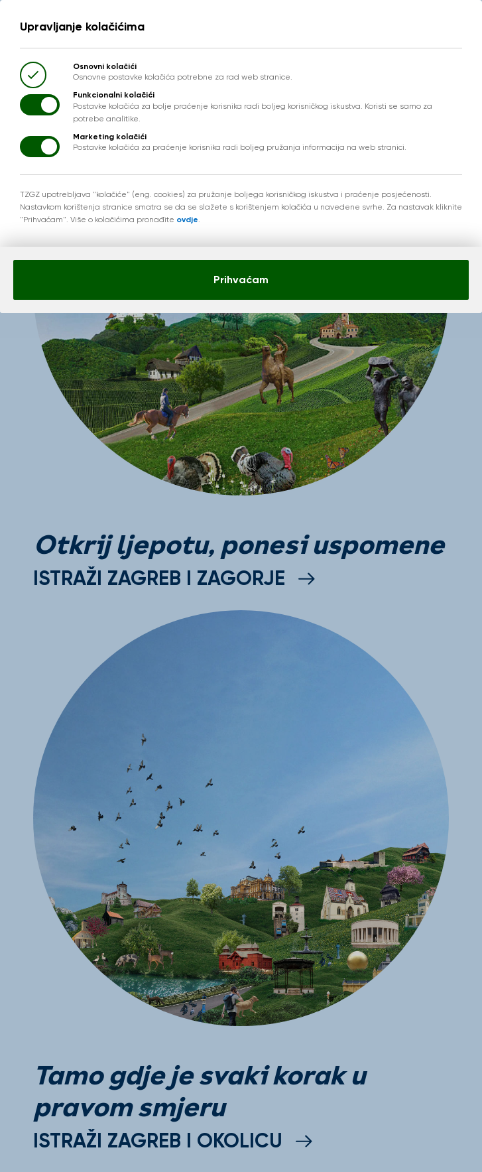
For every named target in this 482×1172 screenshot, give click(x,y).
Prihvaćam (241, 279)
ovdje (187, 219)
